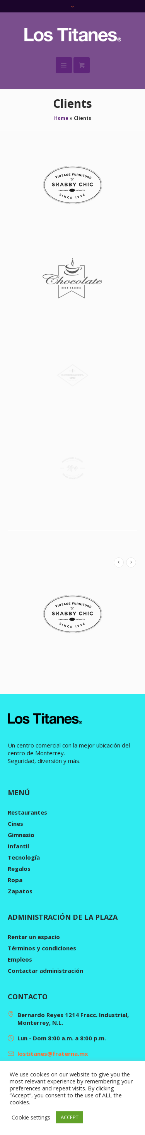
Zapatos (20, 891)
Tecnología (24, 857)
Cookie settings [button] (31, 1117)
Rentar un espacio (34, 937)
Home (61, 118)
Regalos (19, 868)
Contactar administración (45, 970)
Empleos (20, 959)
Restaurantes (27, 812)
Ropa (15, 880)
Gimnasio (21, 835)
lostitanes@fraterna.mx (52, 1053)
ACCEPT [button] (69, 1117)
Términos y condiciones (42, 948)
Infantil (18, 846)
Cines (15, 823)
